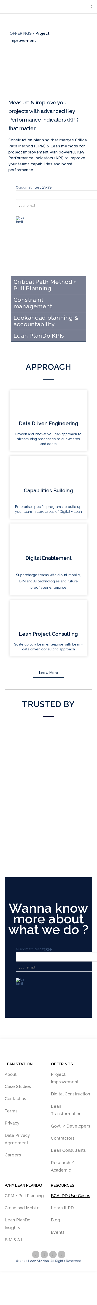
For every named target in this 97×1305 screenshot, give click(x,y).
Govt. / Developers (70, 1126)
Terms (11, 1110)
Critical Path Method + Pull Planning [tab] (45, 285)
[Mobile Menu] (91, 6)
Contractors (63, 1138)
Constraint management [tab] (33, 303)
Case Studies (18, 1086)
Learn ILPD (62, 1207)
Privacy (12, 1123)
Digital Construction (70, 1093)
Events (58, 1232)
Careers (13, 1154)
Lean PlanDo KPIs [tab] (39, 335)
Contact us (15, 1098)
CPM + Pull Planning (24, 1195)
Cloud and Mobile (22, 1207)
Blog (55, 1219)
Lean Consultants (68, 1150)
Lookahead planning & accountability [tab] (46, 321)
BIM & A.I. (14, 1239)
